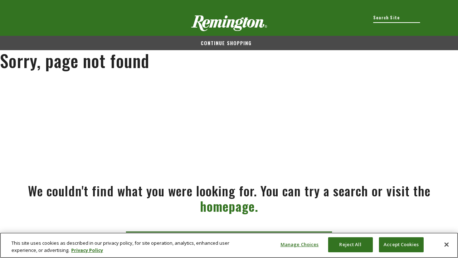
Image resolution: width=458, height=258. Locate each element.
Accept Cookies (401, 244)
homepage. (229, 205)
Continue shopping (226, 43)
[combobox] (396, 17)
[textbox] (396, 17)
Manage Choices (300, 244)
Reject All (350, 244)
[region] (229, 245)
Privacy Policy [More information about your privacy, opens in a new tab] (87, 250)
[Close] (446, 244)
